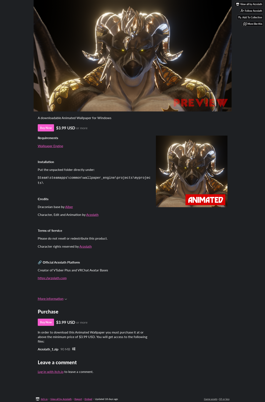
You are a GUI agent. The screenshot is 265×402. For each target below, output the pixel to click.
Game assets (210, 398)
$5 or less (224, 398)
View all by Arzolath (61, 398)
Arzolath (92, 214)
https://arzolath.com (52, 277)
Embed (88, 398)
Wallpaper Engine (50, 146)
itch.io (44, 398)
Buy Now (46, 128)
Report (78, 398)
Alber (69, 206)
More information (52, 298)
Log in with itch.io (51, 371)
